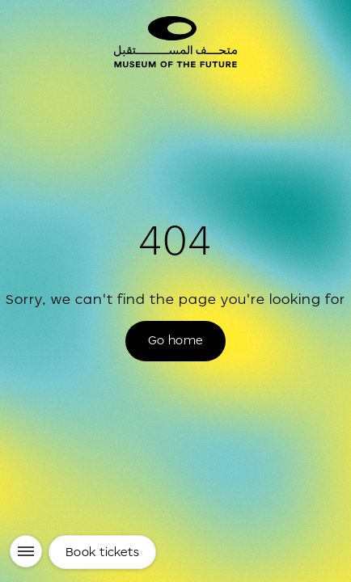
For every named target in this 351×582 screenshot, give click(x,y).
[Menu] (26, 551)
